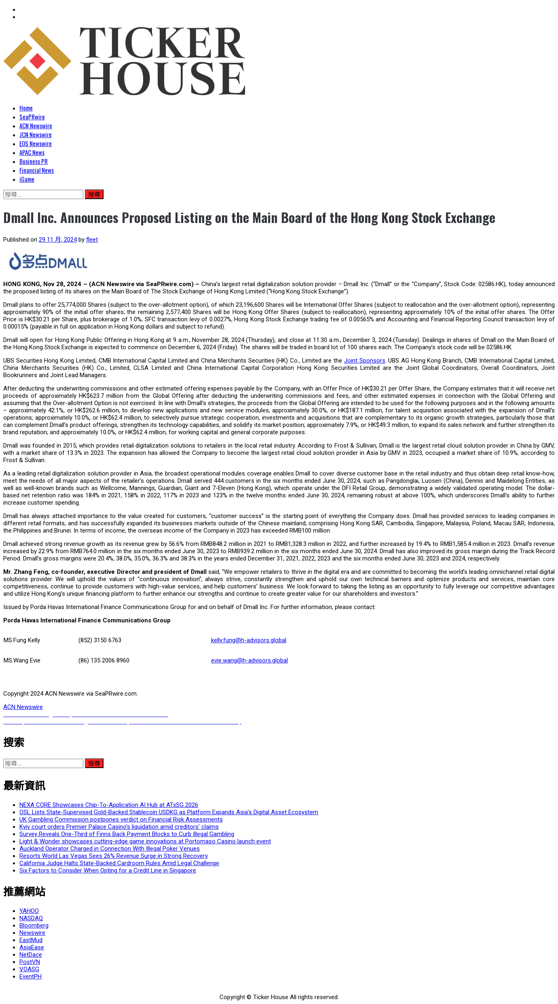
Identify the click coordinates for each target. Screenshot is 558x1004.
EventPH (30, 976)
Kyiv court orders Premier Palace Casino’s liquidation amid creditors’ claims (119, 826)
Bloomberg (34, 925)
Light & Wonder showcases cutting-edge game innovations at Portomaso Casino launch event (145, 841)
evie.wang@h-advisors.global (249, 660)
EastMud (30, 940)
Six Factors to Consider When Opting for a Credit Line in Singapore (107, 870)
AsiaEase (31, 947)
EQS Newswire (35, 143)
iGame (26, 178)
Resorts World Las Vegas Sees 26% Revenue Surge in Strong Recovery (113, 856)
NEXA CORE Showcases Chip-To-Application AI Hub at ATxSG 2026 (108, 805)
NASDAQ (31, 918)
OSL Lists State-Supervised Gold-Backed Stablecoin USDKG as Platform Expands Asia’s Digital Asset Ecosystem (168, 812)
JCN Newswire (35, 134)
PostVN (29, 962)
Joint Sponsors (364, 360)
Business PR (33, 161)
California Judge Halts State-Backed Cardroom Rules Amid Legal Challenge (119, 863)
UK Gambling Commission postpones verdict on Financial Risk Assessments (121, 819)
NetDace (30, 954)
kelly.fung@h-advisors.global (248, 640)
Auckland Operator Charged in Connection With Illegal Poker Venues (109, 848)
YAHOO (29, 911)
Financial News (36, 170)
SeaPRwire (32, 116)
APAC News (31, 152)
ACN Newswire (35, 125)
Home (26, 107)
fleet (92, 239)
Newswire (32, 932)
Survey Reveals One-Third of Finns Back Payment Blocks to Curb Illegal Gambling (126, 834)
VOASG (29, 969)
